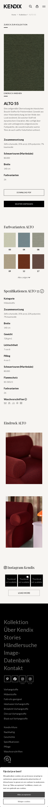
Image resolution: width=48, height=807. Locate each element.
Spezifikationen (11, 741)
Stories (12, 637)
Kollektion (23, 15)
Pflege (7, 746)
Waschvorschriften (13, 751)
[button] (11, 581)
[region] (24, 787)
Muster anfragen (24, 204)
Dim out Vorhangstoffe (15, 713)
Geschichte (9, 737)
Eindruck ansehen (13, 93)
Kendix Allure (10, 727)
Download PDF (24, 192)
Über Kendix (18, 630)
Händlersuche (20, 645)
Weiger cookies (24, 801)
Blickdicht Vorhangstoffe (16, 708)
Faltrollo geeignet (13, 699)
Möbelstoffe (10, 694)
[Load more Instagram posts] (24, 593)
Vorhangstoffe (11, 689)
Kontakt (13, 668)
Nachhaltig (9, 732)
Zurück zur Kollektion (15, 24)
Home (14, 15)
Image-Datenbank (17, 656)
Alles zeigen (24, 277)
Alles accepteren (24, 794)
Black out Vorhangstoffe (16, 718)
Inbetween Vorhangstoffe (16, 704)
